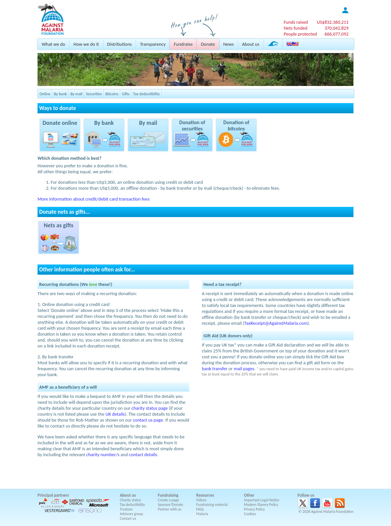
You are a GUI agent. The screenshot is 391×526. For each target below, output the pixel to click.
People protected (300, 34)
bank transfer (214, 369)
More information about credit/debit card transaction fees (94, 199)
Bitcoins (111, 93)
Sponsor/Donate (170, 504)
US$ (333, 22)
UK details (115, 414)
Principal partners (53, 495)
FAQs (200, 509)
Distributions (119, 44)
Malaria (202, 514)
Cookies (250, 514)
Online (44, 93)
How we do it (86, 44)
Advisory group (131, 514)
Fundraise (183, 44)
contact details (143, 454)
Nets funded (295, 28)
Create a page (168, 500)
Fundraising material (212, 504)
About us (250, 44)
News (228, 44)
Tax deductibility (146, 93)
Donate (208, 44)
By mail (76, 93)
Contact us (128, 518)
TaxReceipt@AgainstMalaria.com (275, 323)
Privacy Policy (254, 509)
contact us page (148, 420)
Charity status (130, 500)
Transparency (153, 44)
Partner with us (170, 509)
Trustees (126, 509)
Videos (201, 500)
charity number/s (102, 454)
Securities (94, 93)
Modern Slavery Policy (261, 504)
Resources (205, 495)
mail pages (244, 369)
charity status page (149, 408)
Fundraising (168, 495)
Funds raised (296, 22)
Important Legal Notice (261, 500)
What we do (53, 44)
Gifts (125, 93)
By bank (60, 93)
